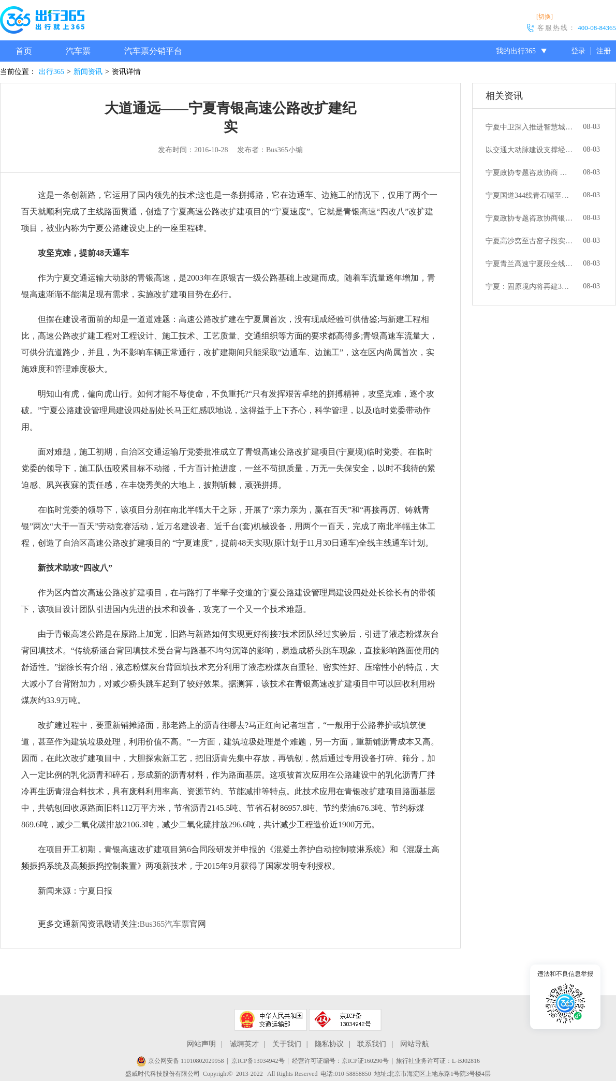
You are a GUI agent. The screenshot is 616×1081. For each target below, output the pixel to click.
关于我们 (286, 1044)
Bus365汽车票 (164, 923)
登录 (578, 51)
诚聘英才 (244, 1044)
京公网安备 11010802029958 (180, 1060)
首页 (24, 51)
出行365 (51, 72)
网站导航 (414, 1044)
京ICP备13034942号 (258, 1060)
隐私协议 (329, 1044)
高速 (368, 211)
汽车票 (78, 51)
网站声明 (201, 1044)
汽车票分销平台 (153, 51)
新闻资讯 (88, 72)
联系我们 (371, 1044)
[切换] (544, 16)
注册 (603, 51)
